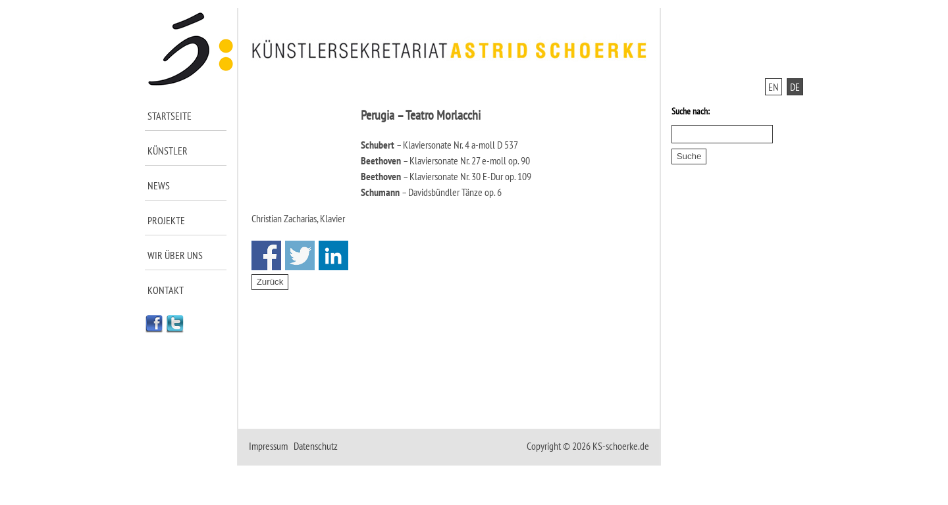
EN (773, 86)
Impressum (268, 445)
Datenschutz (316, 445)
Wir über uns (175, 255)
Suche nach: (691, 111)
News (158, 185)
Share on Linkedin (333, 255)
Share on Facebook (266, 255)
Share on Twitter (300, 255)
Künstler (167, 150)
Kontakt (165, 290)
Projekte (166, 220)
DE (795, 86)
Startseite (169, 115)
